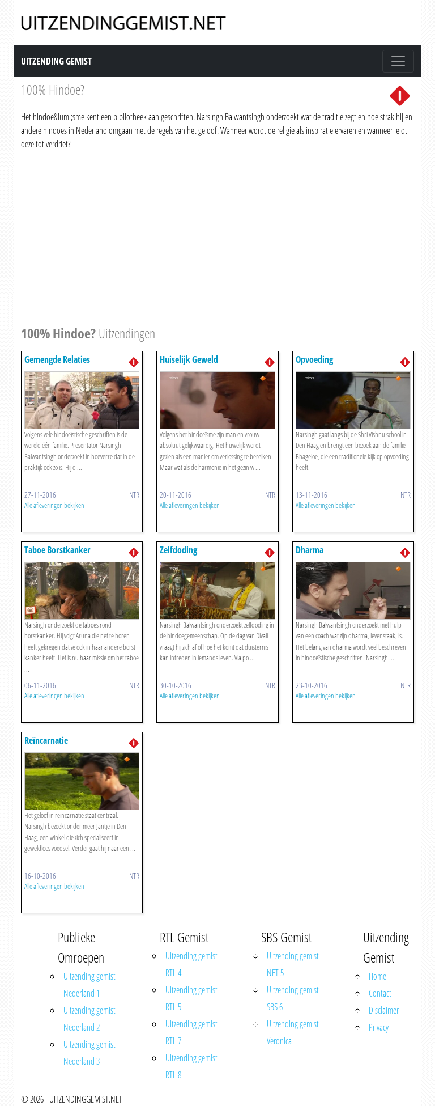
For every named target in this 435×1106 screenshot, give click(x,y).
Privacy (379, 1027)
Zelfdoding (178, 550)
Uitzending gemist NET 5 (293, 964)
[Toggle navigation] (398, 61)
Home (377, 976)
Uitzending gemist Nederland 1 (89, 984)
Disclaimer (384, 1010)
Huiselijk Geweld (189, 359)
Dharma (309, 550)
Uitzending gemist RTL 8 (191, 1066)
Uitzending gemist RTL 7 (191, 1032)
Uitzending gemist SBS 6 (293, 998)
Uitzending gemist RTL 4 (191, 964)
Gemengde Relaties (57, 359)
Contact (380, 993)
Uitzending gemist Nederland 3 (89, 1052)
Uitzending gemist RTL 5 (191, 998)
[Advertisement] (217, 235)
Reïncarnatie (46, 740)
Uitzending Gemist (56, 61)
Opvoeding (314, 359)
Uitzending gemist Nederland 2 (89, 1018)
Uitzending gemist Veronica (293, 1032)
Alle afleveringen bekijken (54, 505)
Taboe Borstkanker (57, 550)
